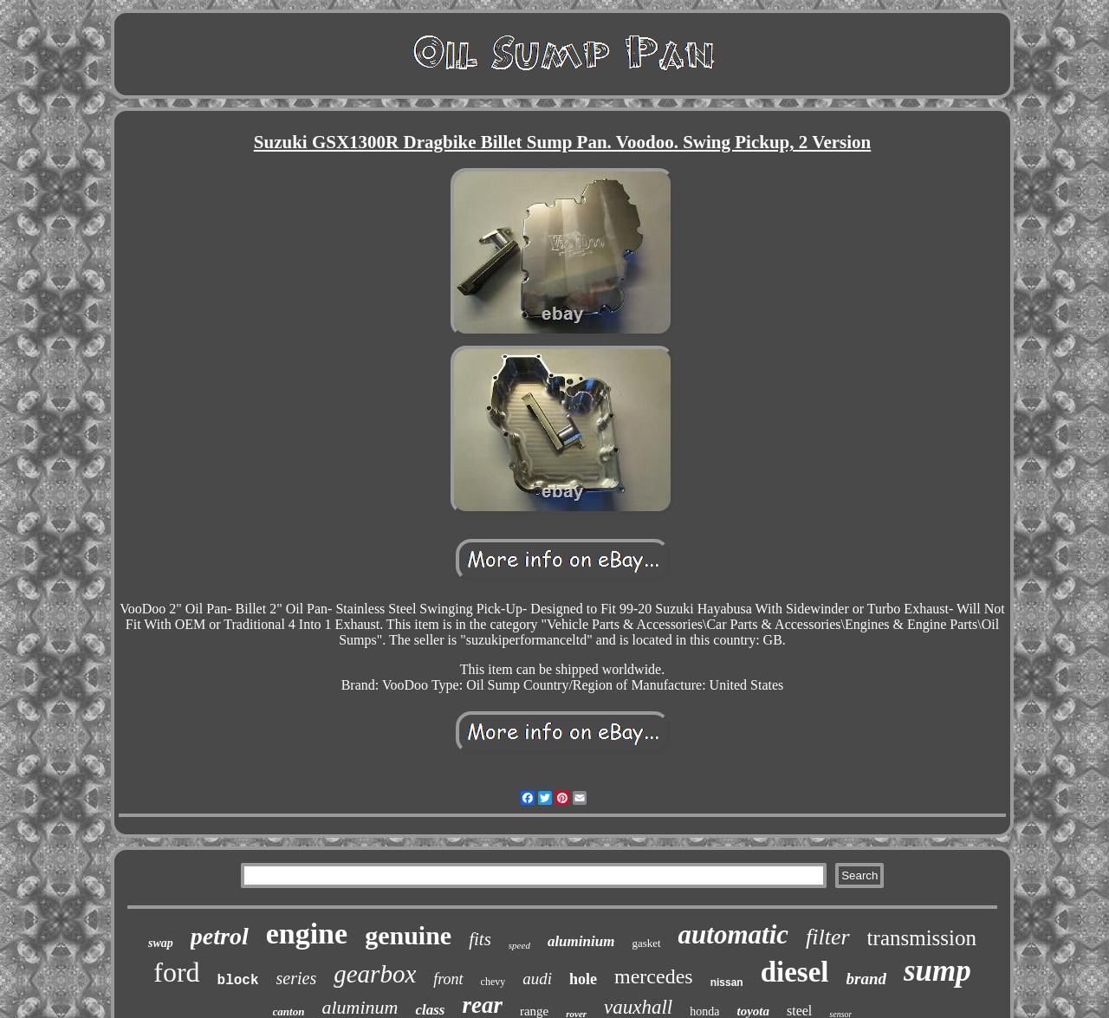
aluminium (581, 941)
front (448, 979)
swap (160, 943)
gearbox (375, 974)
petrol (220, 936)
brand (866, 978)
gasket (646, 943)
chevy (493, 982)
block (238, 981)
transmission (921, 938)
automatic (733, 934)
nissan (726, 982)
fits (480, 939)
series (296, 978)
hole (583, 979)
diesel (795, 972)
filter (828, 937)
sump (937, 971)
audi (537, 978)
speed (519, 945)
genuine (408, 935)
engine (306, 933)
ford (176, 972)
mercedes (653, 976)
